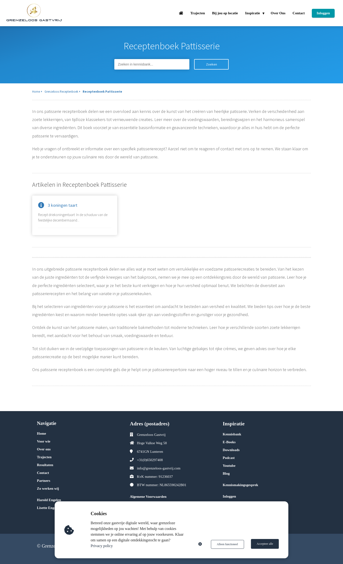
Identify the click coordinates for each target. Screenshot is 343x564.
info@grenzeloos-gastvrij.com (159, 468)
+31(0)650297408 (150, 460)
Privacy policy (102, 546)
